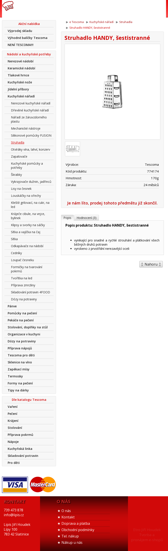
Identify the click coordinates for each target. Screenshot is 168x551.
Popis (67, 218)
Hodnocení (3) (86, 218)
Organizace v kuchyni (24, 334)
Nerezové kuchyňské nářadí (30, 103)
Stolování (15, 428)
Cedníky (16, 253)
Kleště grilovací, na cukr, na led (30, 205)
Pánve (12, 306)
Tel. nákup (70, 536)
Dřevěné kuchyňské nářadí (30, 110)
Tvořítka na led (21, 278)
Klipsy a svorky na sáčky (28, 225)
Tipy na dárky (18, 390)
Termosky (15, 376)
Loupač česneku (22, 260)
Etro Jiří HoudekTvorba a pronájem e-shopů (147, 534)
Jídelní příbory (18, 89)
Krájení (13, 421)
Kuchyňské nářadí (21, 96)
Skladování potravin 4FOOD (30, 292)
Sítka (14, 239)
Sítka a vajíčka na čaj (25, 232)
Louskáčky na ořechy (26, 196)
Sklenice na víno (20, 362)
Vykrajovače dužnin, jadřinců (31, 182)
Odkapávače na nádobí (27, 246)
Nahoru (151, 264)
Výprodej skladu (20, 31)
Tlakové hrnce (18, 75)
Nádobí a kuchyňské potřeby (29, 54)
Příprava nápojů (20, 348)
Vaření (13, 407)
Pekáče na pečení (21, 320)
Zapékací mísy (19, 369)
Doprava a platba (75, 523)
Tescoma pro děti (21, 355)
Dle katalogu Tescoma (29, 400)
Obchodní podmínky (77, 529)
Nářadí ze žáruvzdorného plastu (29, 119)
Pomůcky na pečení (22, 313)
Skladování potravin (23, 456)
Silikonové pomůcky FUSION (31, 135)
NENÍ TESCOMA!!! (20, 45)
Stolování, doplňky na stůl (28, 327)
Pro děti (14, 463)
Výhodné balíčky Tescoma (27, 38)
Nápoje (13, 442)
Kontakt (68, 517)
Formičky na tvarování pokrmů (26, 269)
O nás (66, 510)
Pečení (12, 414)
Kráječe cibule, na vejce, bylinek (28, 216)
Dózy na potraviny (24, 299)
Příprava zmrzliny (23, 285)
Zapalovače (19, 156)
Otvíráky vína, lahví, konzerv (30, 149)
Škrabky (16, 175)
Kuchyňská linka (20, 449)
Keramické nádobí (21, 68)
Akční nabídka (29, 24)
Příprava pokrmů (20, 435)
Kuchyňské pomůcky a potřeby (27, 165)
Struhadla (17, 142)
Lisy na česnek (21, 189)
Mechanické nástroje (25, 128)
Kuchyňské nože (20, 82)
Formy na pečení (20, 383)
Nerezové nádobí (20, 61)
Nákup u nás (71, 542)
